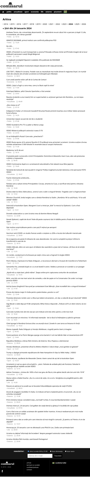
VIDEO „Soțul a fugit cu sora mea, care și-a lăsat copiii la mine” (30, 86)
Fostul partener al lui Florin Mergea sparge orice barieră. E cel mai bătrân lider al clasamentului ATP (44, 335)
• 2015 (11, 24)
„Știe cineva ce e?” (13, 105)
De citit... (9, 46)
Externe (51, 12)
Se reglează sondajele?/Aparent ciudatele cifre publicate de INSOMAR (33, 60)
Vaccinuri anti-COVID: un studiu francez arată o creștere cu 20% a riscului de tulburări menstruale (43, 233)
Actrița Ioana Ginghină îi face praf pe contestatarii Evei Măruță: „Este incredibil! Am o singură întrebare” (46, 287)
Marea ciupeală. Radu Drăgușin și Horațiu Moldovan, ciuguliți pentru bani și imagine (38, 330)
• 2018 (31, 24)
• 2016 (18, 24)
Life (44, 12)
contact (29, 470)
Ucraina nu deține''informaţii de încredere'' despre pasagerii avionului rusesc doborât (39, 434)
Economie (37, 12)
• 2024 (70, 24)
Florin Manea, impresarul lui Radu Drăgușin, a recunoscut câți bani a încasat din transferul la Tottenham (46, 261)
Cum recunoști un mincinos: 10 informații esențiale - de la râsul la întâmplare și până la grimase (43, 318)
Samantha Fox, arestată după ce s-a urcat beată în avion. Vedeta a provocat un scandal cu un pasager (45, 267)
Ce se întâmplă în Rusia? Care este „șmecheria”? (24, 137)
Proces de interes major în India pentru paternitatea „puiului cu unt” (32, 292)
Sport (28, 12)
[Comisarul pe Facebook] (2, 471)
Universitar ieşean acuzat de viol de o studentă (24, 119)
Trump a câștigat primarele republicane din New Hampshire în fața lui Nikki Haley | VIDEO (41, 353)
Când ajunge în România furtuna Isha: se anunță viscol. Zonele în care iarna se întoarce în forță (43, 324)
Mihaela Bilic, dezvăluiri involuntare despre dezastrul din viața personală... (34, 66)
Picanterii (61, 12)
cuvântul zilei (59, 463)
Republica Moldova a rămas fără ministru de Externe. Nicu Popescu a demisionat (37, 341)
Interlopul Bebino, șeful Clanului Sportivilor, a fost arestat (28, 92)
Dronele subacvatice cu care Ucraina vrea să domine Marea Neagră (32, 214)
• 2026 (83, 24)
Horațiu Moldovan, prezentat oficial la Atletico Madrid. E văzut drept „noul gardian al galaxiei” (42, 347)
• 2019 (37, 24)
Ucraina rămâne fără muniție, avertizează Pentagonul (27, 439)
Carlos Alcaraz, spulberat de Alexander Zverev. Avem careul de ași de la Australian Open (40, 359)
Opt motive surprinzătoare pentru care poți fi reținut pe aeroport (31, 228)
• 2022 (57, 24)
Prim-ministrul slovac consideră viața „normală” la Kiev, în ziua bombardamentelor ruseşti (40, 400)
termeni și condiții (33, 465)
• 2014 (5, 24)
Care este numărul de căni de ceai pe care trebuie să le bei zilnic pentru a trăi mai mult (39, 312)
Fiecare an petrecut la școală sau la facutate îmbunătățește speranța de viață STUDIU (39, 386)
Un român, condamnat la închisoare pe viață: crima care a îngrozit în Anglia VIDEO (38, 255)
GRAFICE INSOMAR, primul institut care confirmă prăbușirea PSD (31, 41)
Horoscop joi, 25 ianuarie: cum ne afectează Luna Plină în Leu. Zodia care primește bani (40, 428)
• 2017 (24, 24)
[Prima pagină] (3, 12)
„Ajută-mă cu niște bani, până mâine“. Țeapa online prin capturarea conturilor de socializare (41, 273)
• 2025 (76, 24)
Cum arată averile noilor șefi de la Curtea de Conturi (26, 80)
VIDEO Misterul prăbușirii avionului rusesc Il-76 (24, 131)
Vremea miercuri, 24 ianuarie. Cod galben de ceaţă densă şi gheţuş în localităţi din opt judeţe (42, 406)
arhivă (29, 463)
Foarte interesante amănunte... (18, 178)
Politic (9, 12)
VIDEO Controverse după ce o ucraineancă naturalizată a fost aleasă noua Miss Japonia (39, 164)
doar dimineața (56, 452)
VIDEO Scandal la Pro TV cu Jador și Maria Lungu (25, 125)
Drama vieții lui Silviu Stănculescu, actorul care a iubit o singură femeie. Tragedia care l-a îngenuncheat (46, 192)
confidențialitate (32, 468)
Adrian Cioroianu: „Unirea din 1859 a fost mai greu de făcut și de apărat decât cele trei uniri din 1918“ (45, 372)
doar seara (69, 452)
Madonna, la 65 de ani (14, 150)
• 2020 (44, 24)
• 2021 (50, 24)
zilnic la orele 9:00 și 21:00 (37, 452)
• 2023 (63, 24)
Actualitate (19, 12)
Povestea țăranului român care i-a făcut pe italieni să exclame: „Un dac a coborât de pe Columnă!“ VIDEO (46, 298)
